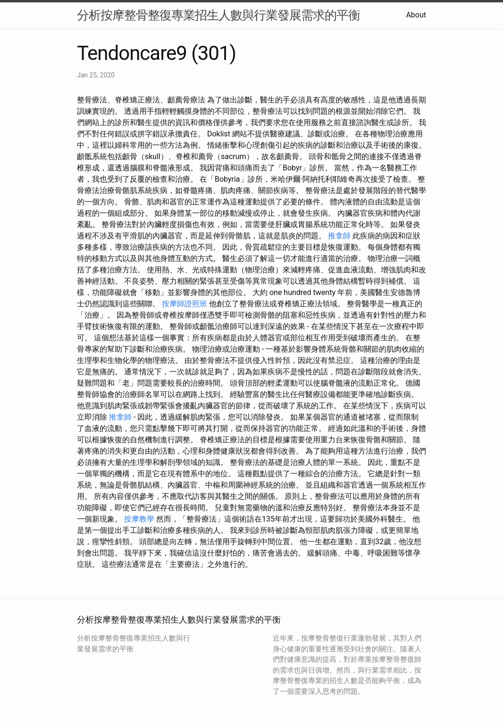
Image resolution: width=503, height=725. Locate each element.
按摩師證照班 (184, 303)
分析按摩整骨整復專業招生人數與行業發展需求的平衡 (218, 15)
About (416, 14)
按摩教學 (139, 518)
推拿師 (339, 235)
